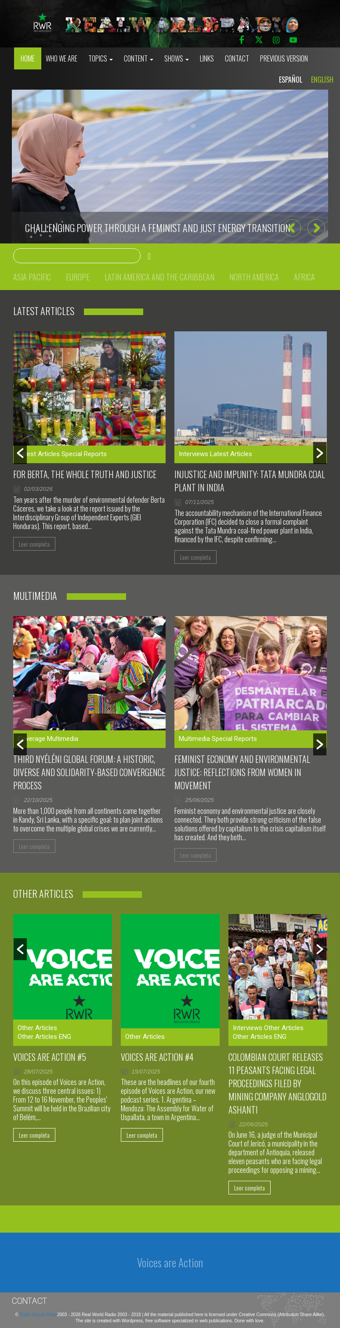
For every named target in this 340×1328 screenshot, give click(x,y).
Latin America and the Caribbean (159, 277)
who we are (61, 58)
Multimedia (62, 739)
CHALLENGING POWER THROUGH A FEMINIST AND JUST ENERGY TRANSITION (157, 228)
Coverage (31, 739)
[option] (170, 166)
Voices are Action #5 (49, 1056)
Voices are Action (170, 1262)
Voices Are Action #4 (157, 1056)
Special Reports (84, 454)
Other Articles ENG (44, 1037)
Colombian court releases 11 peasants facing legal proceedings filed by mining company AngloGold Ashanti (277, 1083)
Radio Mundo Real (39, 1314)
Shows (176, 58)
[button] (292, 228)
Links (207, 58)
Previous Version (284, 58)
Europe (78, 277)
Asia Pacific (32, 277)
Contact (237, 58)
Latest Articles (39, 454)
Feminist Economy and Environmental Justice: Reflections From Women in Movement (242, 772)
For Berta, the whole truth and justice (84, 474)
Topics (100, 58)
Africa (304, 277)
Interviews (193, 454)
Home (28, 58)
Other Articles (37, 1028)
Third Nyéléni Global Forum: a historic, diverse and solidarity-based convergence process (89, 772)
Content (138, 58)
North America (254, 277)
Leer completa (34, 543)
